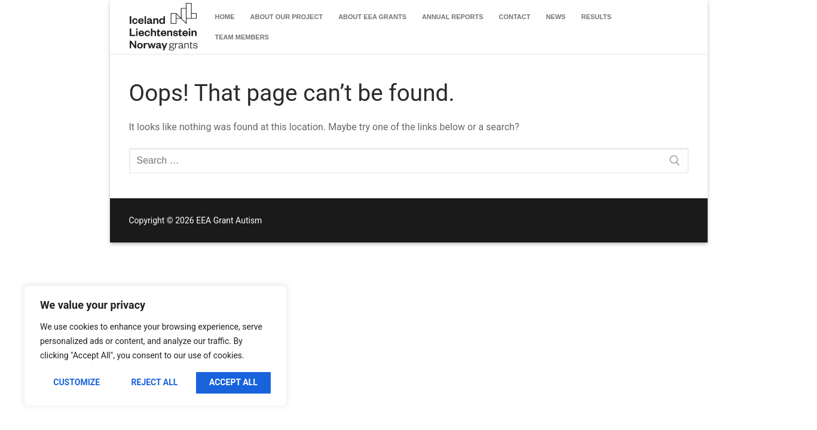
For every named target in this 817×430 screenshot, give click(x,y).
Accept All (233, 382)
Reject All (154, 382)
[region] (155, 345)
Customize (76, 382)
